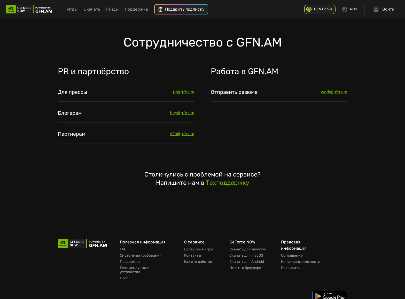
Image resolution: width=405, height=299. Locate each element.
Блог (124, 278)
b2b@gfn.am (182, 133)
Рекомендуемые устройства (134, 270)
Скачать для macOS (246, 256)
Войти (384, 9)
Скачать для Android (246, 262)
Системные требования (141, 256)
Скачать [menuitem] (92, 9)
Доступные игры (198, 249)
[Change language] (350, 9)
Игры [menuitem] (72, 9)
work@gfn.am (334, 91)
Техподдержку (227, 182)
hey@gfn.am (182, 112)
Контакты (192, 256)
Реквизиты (290, 268)
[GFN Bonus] (320, 9)
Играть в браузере (245, 268)
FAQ (123, 249)
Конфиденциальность (300, 262)
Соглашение (292, 256)
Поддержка (130, 262)
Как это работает (199, 262)
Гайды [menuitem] (112, 9)
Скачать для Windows (247, 249)
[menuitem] (181, 9)
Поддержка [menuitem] (136, 9)
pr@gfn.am (183, 91)
